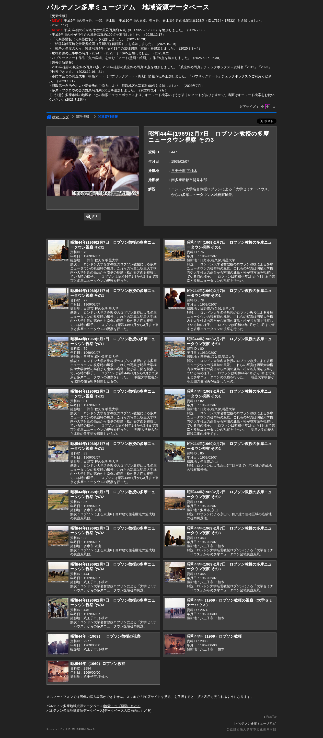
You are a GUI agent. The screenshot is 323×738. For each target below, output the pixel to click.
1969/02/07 (180, 161)
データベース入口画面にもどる (127, 710)
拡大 (92, 217)
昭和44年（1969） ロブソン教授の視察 (105, 636)
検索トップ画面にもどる (122, 706)
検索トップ (58, 117)
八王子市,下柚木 (184, 171)
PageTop (271, 716)
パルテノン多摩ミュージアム (255, 723)
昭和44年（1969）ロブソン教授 (214, 636)
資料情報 (82, 117)
